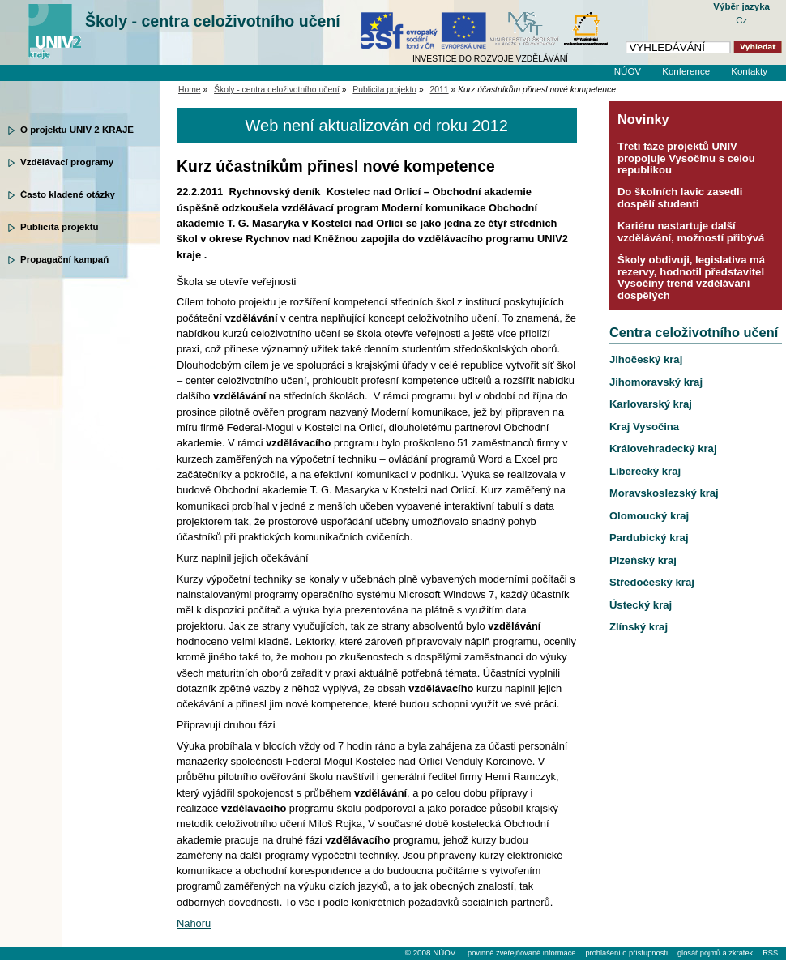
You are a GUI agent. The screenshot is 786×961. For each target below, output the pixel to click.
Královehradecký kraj (663, 448)
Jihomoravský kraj (656, 382)
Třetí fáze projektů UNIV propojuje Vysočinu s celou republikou (686, 158)
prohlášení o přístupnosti (626, 953)
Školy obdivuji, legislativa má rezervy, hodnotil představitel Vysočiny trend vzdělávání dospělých (691, 277)
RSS (770, 953)
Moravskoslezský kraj (664, 493)
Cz (741, 20)
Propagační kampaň (64, 259)
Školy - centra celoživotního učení (212, 21)
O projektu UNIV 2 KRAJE (77, 130)
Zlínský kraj (638, 627)
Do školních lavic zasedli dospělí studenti (679, 197)
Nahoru (194, 923)
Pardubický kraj (649, 538)
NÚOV (627, 71)
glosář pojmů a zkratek (715, 953)
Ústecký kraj (640, 605)
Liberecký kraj (645, 471)
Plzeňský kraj (643, 560)
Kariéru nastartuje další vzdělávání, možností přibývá (690, 231)
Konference (686, 71)
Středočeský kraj (651, 582)
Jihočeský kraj (645, 359)
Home (189, 89)
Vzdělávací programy (66, 162)
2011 (439, 89)
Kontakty (749, 71)
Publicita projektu (59, 227)
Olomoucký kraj (649, 516)
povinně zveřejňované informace (521, 953)
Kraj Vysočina (644, 427)
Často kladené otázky (67, 194)
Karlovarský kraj (650, 404)
